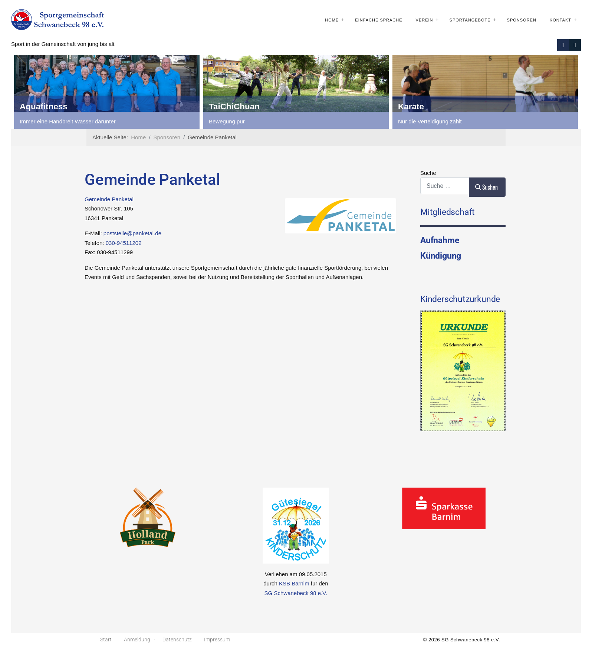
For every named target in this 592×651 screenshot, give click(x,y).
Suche (428, 173)
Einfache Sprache (378, 20)
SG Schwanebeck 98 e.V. (296, 593)
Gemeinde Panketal (109, 199)
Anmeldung (137, 639)
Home (332, 20)
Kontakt (560, 20)
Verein (424, 20)
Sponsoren (521, 20)
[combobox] (444, 185)
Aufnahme (439, 240)
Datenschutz (177, 639)
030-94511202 (124, 243)
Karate (411, 106)
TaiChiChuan (234, 106)
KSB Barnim (294, 583)
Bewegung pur (227, 121)
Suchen (486, 187)
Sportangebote (470, 20)
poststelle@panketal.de (132, 233)
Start (106, 639)
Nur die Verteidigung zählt (430, 121)
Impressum (217, 639)
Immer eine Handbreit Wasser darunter (68, 121)
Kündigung (440, 255)
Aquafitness (44, 106)
